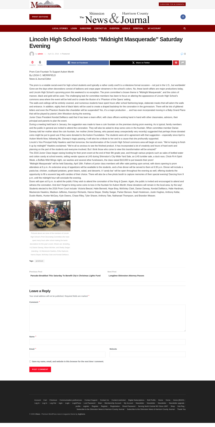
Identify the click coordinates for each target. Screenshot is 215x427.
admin (40, 54)
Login (74, 28)
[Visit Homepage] (115, 17)
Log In (37, 407)
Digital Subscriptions (136, 404)
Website (113, 353)
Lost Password (89, 407)
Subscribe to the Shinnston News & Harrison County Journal (100, 413)
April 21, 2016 (53, 54)
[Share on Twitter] (141, 63)
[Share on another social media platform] (183, 63)
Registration (115, 410)
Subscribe (85, 28)
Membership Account (113, 407)
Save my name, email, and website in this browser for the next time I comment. (68, 365)
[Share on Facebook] (78, 63)
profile (78, 410)
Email (32, 353)
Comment (34, 306)
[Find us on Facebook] (183, 16)
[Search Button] (185, 28)
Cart (45, 404)
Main (100, 407)
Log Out (53, 407)
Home (160, 404)
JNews (37, 418)
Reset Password (128, 410)
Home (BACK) (178, 404)
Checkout (53, 404)
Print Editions (40, 17)
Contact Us (100, 28)
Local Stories (60, 28)
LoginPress (76, 407)
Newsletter (140, 407)
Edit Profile (151, 404)
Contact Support (90, 404)
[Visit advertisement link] (46, 4)
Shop (173, 410)
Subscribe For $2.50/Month (172, 4)
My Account (154, 28)
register (86, 410)
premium (39, 261)
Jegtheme (81, 418)
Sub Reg (180, 410)
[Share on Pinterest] (176, 63)
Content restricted (118, 404)
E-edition (114, 28)
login (60, 407)
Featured (66, 54)
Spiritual (138, 28)
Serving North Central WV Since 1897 (153, 410)
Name (32, 340)
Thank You (181, 413)
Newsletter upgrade (176, 407)
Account (37, 404)
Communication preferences (71, 404)
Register (95, 410)
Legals (126, 28)
